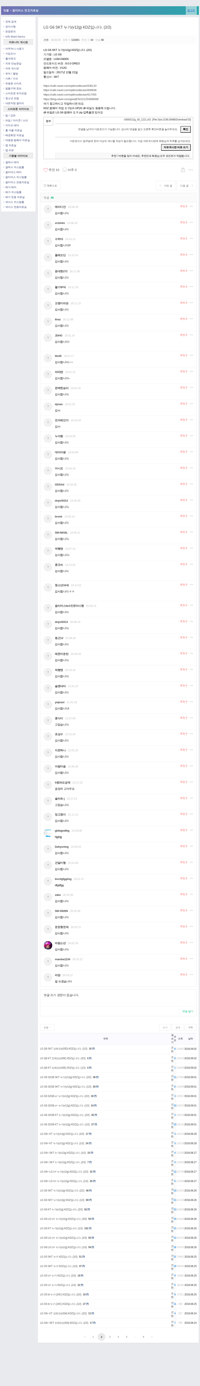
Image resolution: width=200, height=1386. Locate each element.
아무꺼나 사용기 (13, 48)
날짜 (190, 1038)
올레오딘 (60, 255)
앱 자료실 (9, 145)
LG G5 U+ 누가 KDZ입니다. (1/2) (58, 1285)
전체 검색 (9, 21)
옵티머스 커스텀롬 (15, 177)
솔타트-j (60, 798)
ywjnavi (59, 702)
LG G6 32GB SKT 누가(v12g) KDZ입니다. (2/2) (65, 1077)
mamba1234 (62, 959)
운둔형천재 (61, 927)
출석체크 (9, 58)
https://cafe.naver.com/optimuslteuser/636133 (69, 85)
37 (92, 1124)
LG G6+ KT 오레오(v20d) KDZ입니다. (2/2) (63, 1313)
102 (86, 1228)
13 (89, 1313)
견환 (46, 39)
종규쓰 (59, 564)
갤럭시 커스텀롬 (13, 167)
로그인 (191, 10)
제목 (105, 1038)
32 (91, 1171)
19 (78, 1275)
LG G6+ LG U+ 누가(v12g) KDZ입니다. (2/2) (64, 1171)
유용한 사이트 (12, 83)
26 (92, 1096)
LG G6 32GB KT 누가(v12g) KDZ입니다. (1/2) (65, 1124)
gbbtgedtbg (62, 830)
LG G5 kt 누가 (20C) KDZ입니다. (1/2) (60, 1303)
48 (87, 1190)
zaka (58, 894)
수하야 (59, 239)
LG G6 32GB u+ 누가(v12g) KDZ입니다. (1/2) (64, 1105)
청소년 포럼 (11, 98)
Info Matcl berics (14, 36)
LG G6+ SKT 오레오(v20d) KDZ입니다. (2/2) (64, 1322)
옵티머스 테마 (12, 172)
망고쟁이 (60, 814)
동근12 (59, 638)
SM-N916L (61, 532)
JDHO (58, 335)
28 (94, 1086)
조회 (180, 1038)
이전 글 (166, 185)
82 (85, 1209)
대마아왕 (60, 452)
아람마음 (60, 766)
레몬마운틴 (61, 654)
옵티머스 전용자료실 (16, 182)
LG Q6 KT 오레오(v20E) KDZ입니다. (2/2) (63, 1058)
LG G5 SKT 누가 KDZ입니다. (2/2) (58, 1256)
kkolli (58, 356)
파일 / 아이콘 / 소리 (15, 120)
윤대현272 (61, 271)
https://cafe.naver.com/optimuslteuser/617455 (69, 94)
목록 (190, 1027)
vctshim (60, 223)
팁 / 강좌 (9, 115)
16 (90, 1048)
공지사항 (9, 26)
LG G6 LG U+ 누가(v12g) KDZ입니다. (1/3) (63, 1247)
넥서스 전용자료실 (15, 207)
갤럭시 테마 (11, 162)
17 (87, 1133)
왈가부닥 (60, 287)
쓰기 (165, 1027)
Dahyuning (62, 846)
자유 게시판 (11, 68)
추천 (183, 206)
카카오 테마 (11, 125)
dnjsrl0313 (61, 500)
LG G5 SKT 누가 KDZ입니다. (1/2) (58, 1266)
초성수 (59, 734)
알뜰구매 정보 (12, 88)
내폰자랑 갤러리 (13, 103)
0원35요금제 (62, 782)
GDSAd (59, 484)
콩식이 (59, 718)
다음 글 (186, 185)
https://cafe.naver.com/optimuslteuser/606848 (69, 90)
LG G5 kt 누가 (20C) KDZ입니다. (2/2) (60, 1294)
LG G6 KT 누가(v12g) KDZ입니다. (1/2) (61, 1228)
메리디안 (60, 206)
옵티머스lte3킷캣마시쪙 (69, 605)
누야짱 (59, 436)
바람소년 (60, 943)
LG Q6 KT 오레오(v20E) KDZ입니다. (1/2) (63, 1067)
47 (80, 1266)
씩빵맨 (59, 548)
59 (89, 1247)
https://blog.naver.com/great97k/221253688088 (70, 99)
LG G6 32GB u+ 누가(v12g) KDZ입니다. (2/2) (64, 1096)
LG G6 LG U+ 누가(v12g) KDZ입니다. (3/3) (63, 1218)
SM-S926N (61, 911)
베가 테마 (9, 187)
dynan (59, 404)
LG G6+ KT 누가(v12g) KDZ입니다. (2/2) (62, 1133)
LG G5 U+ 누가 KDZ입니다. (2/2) (58, 1275)
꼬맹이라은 (61, 303)
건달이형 (60, 862)
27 (84, 1303)
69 (87, 1200)
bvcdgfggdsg (63, 879)
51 (80, 1256)
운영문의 (9, 31)
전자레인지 (61, 420)
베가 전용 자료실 (14, 197)
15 (88, 1152)
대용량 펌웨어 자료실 (16, 140)
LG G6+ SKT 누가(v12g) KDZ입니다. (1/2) (63, 1152)
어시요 (59, 468)
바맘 (57, 975)
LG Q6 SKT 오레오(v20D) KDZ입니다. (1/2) (63, 1048)
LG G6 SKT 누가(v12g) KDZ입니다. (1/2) (62, 1200)
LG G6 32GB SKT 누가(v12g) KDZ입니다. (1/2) (65, 1086)
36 (94, 1077)
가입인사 (9, 53)
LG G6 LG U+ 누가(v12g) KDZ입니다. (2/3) (63, 1237)
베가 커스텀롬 (12, 192)
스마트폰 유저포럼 (15, 93)
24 (92, 1105)
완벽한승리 (61, 388)
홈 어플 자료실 (12, 130)
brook (58, 516)
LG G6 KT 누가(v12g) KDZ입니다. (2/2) (61, 1209)
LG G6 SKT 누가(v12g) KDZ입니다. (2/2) (77, 27)
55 (89, 1218)
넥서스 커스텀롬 (13, 202)
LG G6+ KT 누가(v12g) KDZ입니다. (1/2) (62, 1143)
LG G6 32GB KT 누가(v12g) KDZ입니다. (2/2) (65, 1115)
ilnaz (58, 319)
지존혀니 (60, 750)
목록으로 (50, 185)
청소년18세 (62, 585)
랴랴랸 (59, 372)
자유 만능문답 (12, 63)
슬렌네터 (60, 686)
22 (78, 1285)
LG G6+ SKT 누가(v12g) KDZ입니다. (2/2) (63, 1162)
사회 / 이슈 (10, 78)
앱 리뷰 (8, 150)
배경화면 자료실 (13, 135)
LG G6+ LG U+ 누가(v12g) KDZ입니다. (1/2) (64, 1181)
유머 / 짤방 (10, 73)
